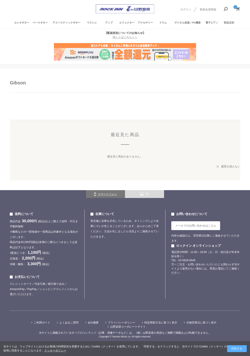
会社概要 (93, 322)
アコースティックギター (66, 22)
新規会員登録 (208, 9)
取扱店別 (229, 22)
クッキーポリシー (55, 350)
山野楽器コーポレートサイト (128, 326)
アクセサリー (145, 22)
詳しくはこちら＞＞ (125, 37)
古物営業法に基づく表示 (201, 322)
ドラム (163, 22)
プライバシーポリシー (121, 322)
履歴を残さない (230, 166)
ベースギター (40, 22)
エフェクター (126, 22)
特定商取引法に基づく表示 (160, 322)
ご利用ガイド (42, 322)
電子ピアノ (211, 22)
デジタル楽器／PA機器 (187, 22)
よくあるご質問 (69, 322)
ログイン (185, 9)
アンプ (109, 22)
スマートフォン (105, 194)
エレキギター (21, 22)
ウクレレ (92, 22)
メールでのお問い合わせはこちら (195, 225)
